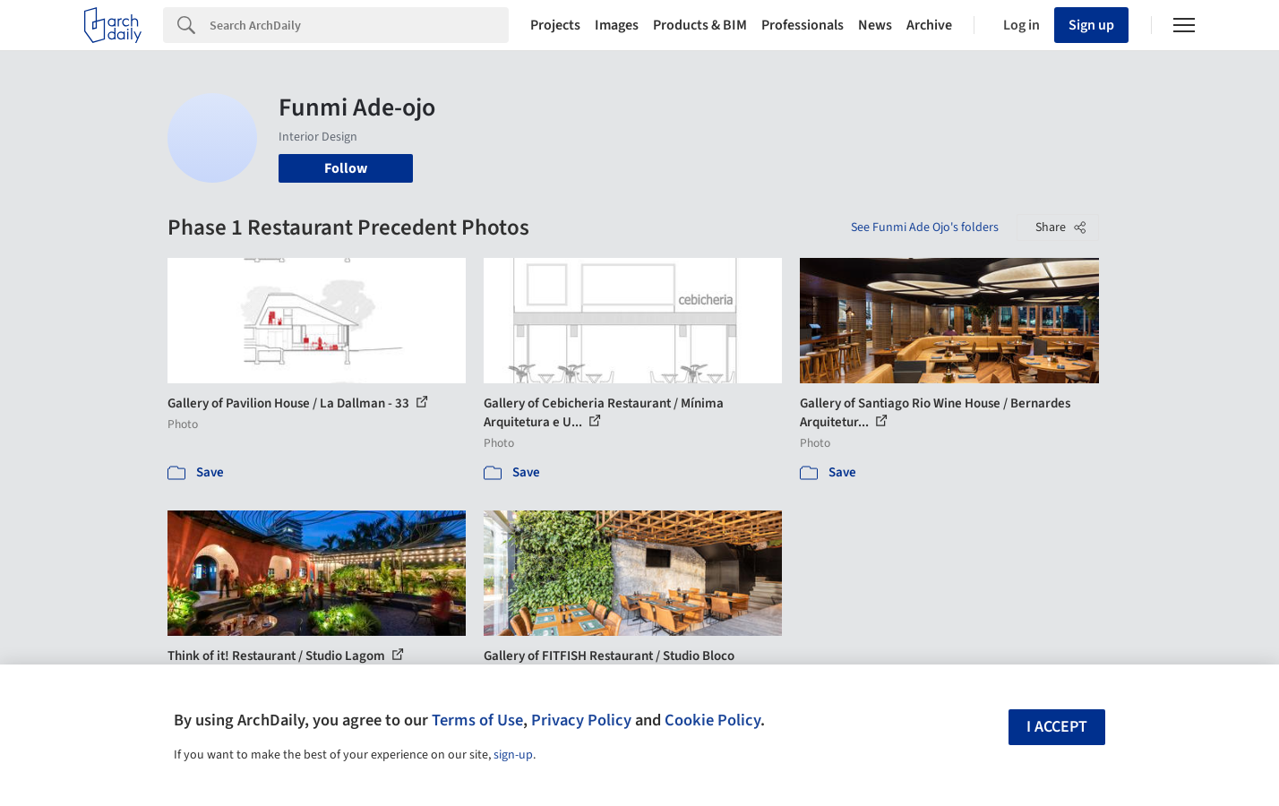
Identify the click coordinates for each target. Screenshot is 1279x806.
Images (617, 25)
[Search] (359, 25)
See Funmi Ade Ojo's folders (925, 227)
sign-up (513, 755)
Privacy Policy (581, 720)
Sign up (1091, 25)
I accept (1056, 727)
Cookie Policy (712, 720)
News (875, 25)
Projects (555, 25)
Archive (929, 25)
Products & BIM (700, 25)
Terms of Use (477, 720)
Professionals (802, 25)
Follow (345, 168)
